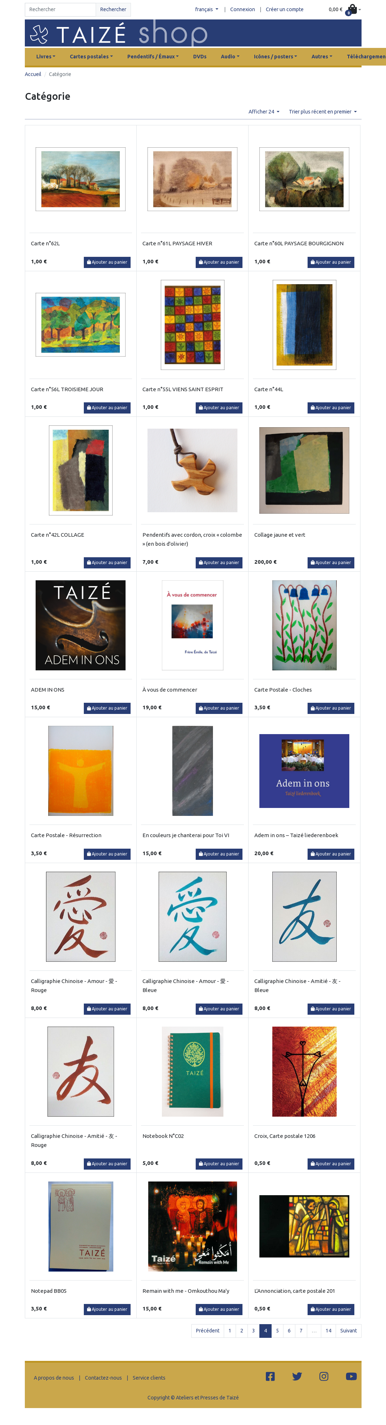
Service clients (149, 1378)
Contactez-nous (103, 1378)
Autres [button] (320, 56)
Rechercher (113, 9)
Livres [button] (43, 56)
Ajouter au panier (107, 262)
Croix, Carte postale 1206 (284, 1136)
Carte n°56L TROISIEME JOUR (67, 389)
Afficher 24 (262, 112)
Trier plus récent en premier (321, 112)
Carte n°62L (45, 243)
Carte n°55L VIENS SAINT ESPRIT (182, 389)
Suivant (348, 1331)
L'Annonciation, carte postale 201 (294, 1291)
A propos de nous (54, 1378)
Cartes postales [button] (89, 56)
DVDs (199, 56)
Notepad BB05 (49, 1291)
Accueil (33, 74)
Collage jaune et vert (279, 535)
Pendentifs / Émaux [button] (151, 56)
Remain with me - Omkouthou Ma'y (185, 1291)
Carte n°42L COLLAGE (57, 535)
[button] (345, 10)
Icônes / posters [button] (273, 56)
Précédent (207, 1331)
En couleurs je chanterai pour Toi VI (185, 835)
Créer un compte (285, 9)
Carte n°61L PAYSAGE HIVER (177, 243)
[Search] (60, 10)
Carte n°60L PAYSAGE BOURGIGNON (299, 243)
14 (328, 1331)
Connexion (242, 9)
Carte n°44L (268, 389)
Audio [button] (228, 56)
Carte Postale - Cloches (283, 690)
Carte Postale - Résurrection (66, 835)
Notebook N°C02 (163, 1136)
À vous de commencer (169, 690)
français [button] (204, 9)
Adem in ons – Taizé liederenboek (296, 835)
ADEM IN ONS (47, 690)
